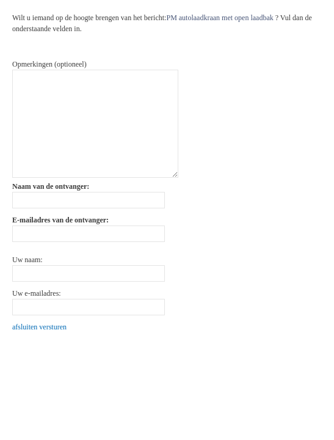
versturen (53, 327)
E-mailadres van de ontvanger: (60, 220)
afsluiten (24, 327)
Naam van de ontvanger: (50, 186)
